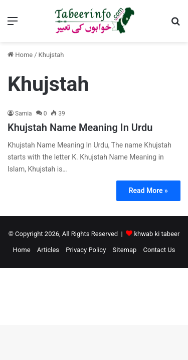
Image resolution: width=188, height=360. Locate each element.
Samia (23, 113)
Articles (48, 250)
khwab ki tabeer (156, 234)
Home (20, 54)
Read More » (148, 190)
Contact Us (159, 250)
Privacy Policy (86, 250)
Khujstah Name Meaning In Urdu (80, 128)
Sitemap (125, 250)
